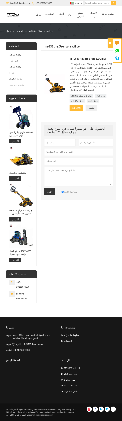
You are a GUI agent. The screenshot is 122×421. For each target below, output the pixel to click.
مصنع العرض (80, 15)
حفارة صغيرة (70, 380)
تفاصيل (91, 108)
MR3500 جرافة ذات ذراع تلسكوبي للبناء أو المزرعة (20, 212)
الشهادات (68, 341)
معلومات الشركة (71, 335)
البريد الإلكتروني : (14, 344)
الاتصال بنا (93, 15)
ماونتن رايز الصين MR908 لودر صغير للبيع (21, 134)
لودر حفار (13, 60)
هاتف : (9, 350)
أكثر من (15, 141)
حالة (70, 14)
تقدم (49, 192)
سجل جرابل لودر (77, 101)
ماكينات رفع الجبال (17, 173)
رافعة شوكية (15, 54)
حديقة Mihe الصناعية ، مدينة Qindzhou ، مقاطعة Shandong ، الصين (31, 337)
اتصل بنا (10, 327)
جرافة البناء (100, 96)
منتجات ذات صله (16, 84)
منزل (39, 14)
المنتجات (49, 15)
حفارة (12, 72)
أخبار (61, 15)
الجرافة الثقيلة (70, 391)
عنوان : (9, 335)
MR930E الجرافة (72, 368)
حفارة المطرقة (71, 385)
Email (76, 107)
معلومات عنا (108, 15)
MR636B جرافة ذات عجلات (81, 96)
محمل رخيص (93, 101)
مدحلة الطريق (15, 78)
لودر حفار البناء (70, 374)
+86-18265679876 (44, 3)
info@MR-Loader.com (20, 3)
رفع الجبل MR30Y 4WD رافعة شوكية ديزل (20, 252)
